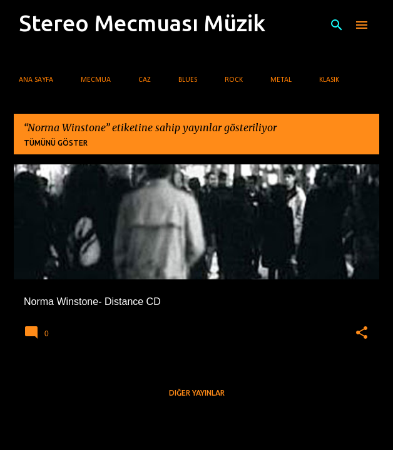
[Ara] (336, 25)
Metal (281, 80)
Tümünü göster (56, 143)
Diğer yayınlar (197, 393)
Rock (234, 80)
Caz (144, 80)
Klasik (329, 80)
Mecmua (96, 80)
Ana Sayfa (36, 80)
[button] (361, 333)
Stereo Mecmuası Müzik (142, 23)
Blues (187, 80)
